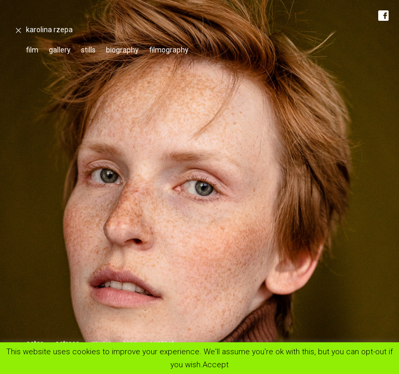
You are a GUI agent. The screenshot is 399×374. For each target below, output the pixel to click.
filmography (169, 50)
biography (122, 50)
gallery (60, 50)
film (32, 50)
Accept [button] (216, 364)
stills (88, 50)
